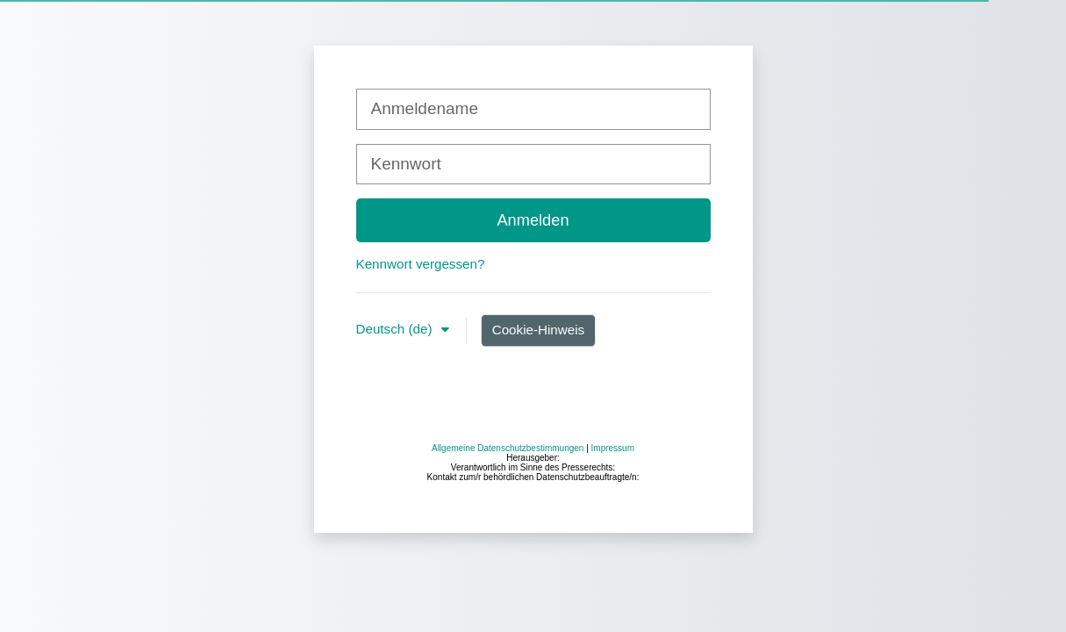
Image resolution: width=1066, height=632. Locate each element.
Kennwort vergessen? (420, 263)
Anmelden (533, 220)
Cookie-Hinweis (538, 329)
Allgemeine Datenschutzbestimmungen (507, 589)
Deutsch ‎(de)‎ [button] (396, 328)
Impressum (612, 589)
